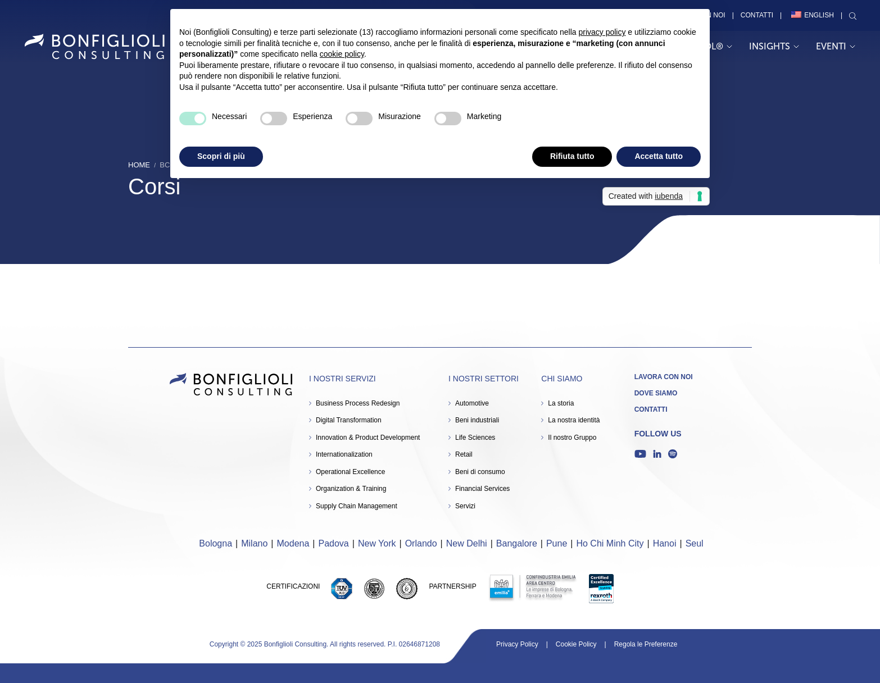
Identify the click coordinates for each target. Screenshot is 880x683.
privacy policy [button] (601, 32)
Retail (464, 454)
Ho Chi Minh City (609, 543)
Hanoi (665, 543)
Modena (293, 543)
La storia (561, 403)
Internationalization (344, 454)
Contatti (757, 15)
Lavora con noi (663, 377)
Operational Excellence (350, 472)
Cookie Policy (576, 644)
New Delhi (466, 543)
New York (377, 543)
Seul (695, 543)
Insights (774, 46)
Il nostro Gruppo (572, 437)
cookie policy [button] (342, 53)
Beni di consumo (480, 472)
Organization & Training (351, 489)
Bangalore (516, 543)
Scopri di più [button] (221, 156)
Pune (556, 543)
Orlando (421, 543)
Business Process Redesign (358, 403)
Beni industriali (477, 420)
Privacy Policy (517, 644)
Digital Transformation (349, 420)
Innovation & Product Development (368, 437)
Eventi (835, 46)
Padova (334, 543)
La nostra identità (574, 420)
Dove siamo (656, 393)
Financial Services (482, 489)
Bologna (215, 543)
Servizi (465, 506)
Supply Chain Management (356, 506)
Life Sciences (475, 437)
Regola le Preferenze (646, 644)
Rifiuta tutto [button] (572, 156)
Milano (254, 543)
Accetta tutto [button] (658, 156)
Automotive (472, 403)
